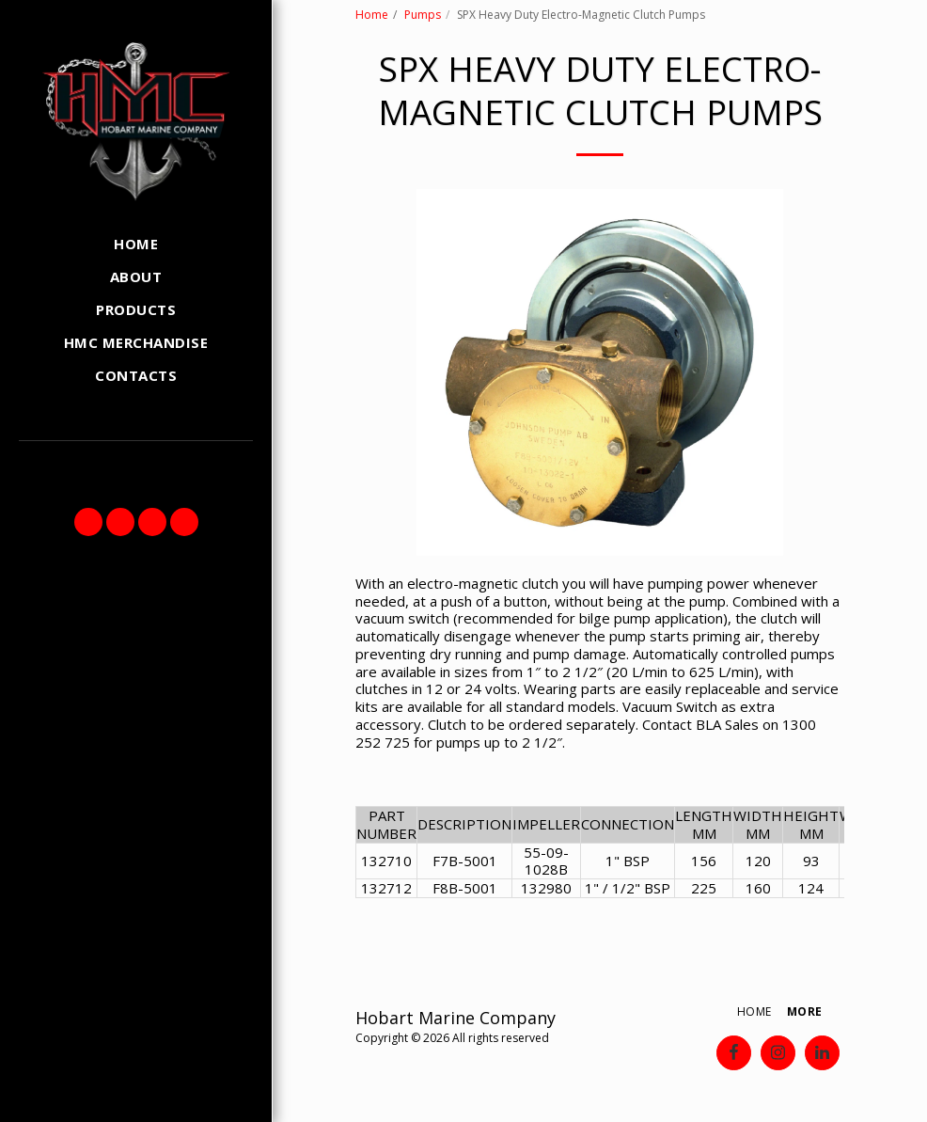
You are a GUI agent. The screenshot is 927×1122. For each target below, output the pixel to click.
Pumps (422, 15)
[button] (88, 522)
